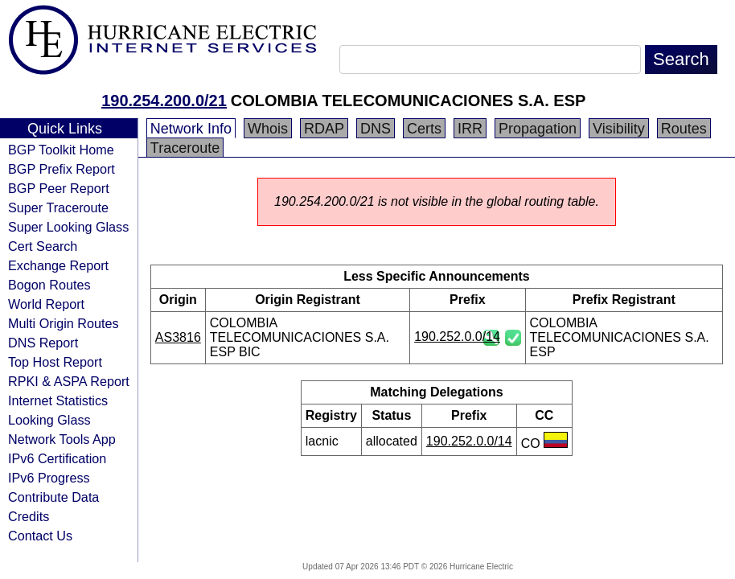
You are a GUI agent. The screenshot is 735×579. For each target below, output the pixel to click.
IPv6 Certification (57, 458)
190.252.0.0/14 (457, 336)
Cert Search (42, 246)
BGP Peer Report (58, 188)
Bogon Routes (49, 284)
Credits (28, 516)
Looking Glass (49, 420)
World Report (46, 304)
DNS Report (43, 342)
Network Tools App (62, 439)
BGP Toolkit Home (61, 149)
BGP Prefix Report (61, 169)
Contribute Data (53, 497)
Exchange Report (58, 265)
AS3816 (178, 337)
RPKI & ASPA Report (68, 381)
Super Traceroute (58, 207)
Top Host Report (55, 362)
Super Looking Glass (68, 227)
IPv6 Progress (49, 477)
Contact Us (40, 535)
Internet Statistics (58, 400)
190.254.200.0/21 (164, 100)
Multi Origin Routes (63, 323)
